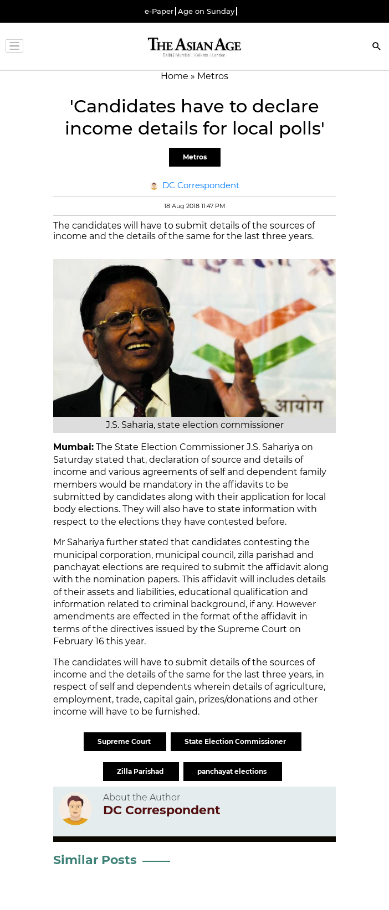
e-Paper (159, 11)
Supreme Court (125, 741)
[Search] (377, 47)
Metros (195, 157)
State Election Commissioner (236, 741)
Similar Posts (95, 859)
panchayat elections (232, 771)
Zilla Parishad (141, 771)
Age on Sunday (206, 11)
